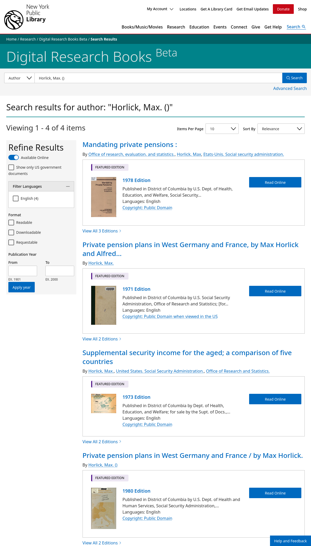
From (12, 262)
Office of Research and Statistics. (238, 371)
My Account (160, 8)
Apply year (22, 287)
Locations (188, 9)
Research (176, 27)
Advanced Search (290, 88)
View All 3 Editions (102, 231)
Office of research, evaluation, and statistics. (131, 154)
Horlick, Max (189, 154)
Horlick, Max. (101, 263)
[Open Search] (296, 27)
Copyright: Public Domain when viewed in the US (170, 317)
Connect (239, 27)
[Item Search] (158, 78)
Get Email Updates (253, 9)
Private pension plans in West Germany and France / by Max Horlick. (193, 455)
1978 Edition (136, 180)
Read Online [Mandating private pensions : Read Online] (275, 182)
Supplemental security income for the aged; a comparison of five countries (187, 357)
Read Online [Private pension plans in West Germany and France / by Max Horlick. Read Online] (275, 493)
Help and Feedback (290, 540)
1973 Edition (136, 397)
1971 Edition (136, 289)
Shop (302, 9)
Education (199, 27)
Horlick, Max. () (102, 465)
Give (255, 27)
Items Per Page (190, 128)
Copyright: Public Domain (147, 208)
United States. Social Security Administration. (160, 371)
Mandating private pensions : (130, 144)
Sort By (249, 128)
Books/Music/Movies (142, 27)
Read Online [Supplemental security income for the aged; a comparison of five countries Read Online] (275, 399)
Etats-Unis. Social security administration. (243, 154)
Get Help (273, 27)
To (47, 262)
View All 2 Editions (102, 339)
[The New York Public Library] (26, 17)
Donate (283, 9)
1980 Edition (136, 491)
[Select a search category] (19, 78)
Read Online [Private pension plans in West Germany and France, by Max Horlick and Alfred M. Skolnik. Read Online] (275, 291)
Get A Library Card (216, 9)
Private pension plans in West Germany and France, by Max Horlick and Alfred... (191, 249)
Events (219, 27)
